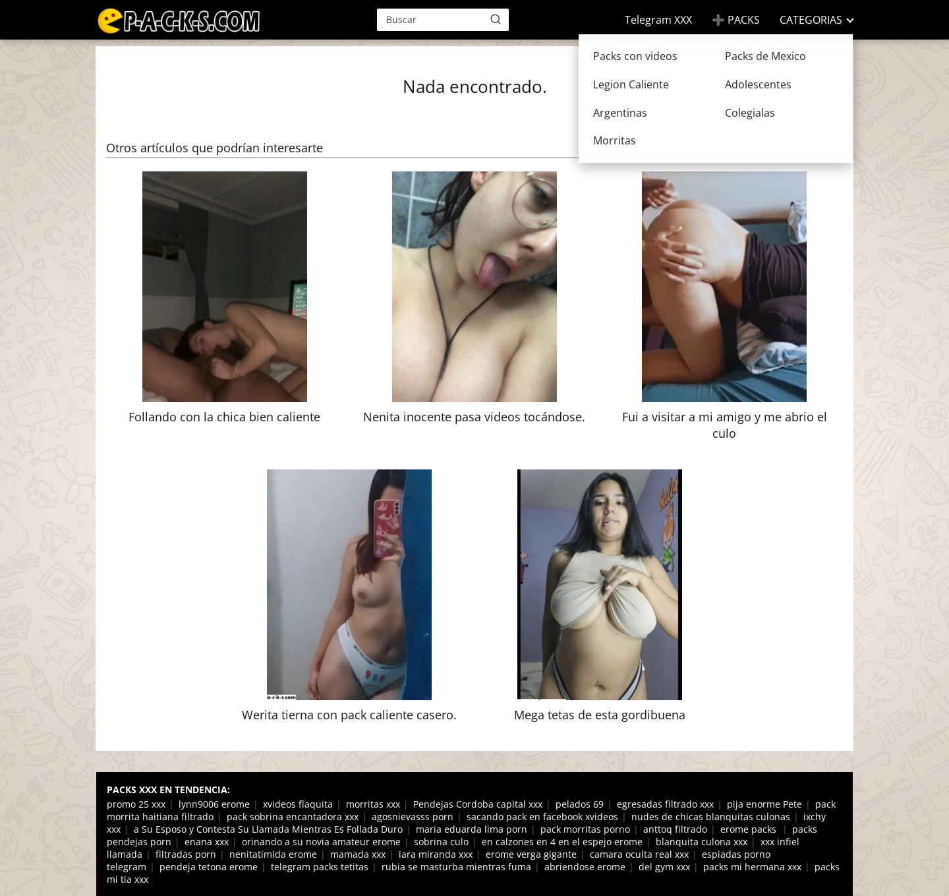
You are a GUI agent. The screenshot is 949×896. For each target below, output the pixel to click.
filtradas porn (186, 854)
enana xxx (207, 841)
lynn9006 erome (214, 804)
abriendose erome (584, 866)
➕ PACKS (736, 20)
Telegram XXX (658, 20)
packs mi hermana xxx (752, 866)
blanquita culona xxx (701, 841)
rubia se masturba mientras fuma (456, 866)
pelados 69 (580, 804)
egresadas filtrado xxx (665, 804)
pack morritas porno (585, 829)
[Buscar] (495, 19)
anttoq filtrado (675, 829)
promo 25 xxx (136, 804)
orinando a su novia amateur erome (321, 841)
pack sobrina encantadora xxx (293, 816)
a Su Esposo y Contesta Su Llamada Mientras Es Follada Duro (268, 829)
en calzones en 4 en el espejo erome (562, 841)
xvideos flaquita (298, 804)
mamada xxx (358, 854)
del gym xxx (664, 866)
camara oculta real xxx (639, 854)
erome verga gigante (531, 854)
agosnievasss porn (412, 816)
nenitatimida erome (273, 854)
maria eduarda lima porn (471, 829)
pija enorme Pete (764, 804)
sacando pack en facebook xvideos (542, 816)
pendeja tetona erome (208, 866)
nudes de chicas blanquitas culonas (710, 816)
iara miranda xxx (436, 854)
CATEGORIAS (811, 20)
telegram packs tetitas (319, 866)
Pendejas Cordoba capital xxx (477, 804)
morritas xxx (373, 804)
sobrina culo (441, 841)
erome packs (749, 829)
